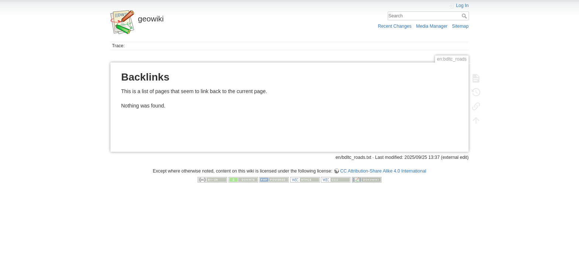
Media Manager (432, 26)
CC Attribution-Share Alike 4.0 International (383, 171)
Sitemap (460, 26)
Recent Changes (394, 26)
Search (465, 15)
